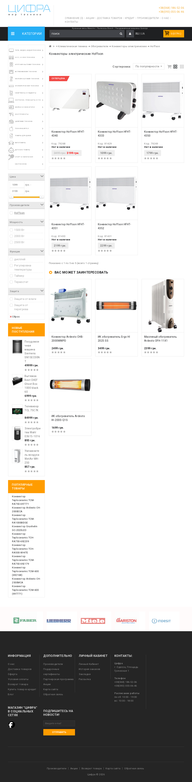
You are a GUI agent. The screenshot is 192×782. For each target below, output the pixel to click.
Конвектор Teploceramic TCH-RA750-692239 (23, 537)
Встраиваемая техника (26, 71)
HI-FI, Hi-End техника (25, 57)
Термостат (21, 281)
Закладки (85, 674)
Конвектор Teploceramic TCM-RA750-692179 (23, 560)
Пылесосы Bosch (105, 28)
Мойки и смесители (25, 107)
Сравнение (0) (74, 18)
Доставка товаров (20, 669)
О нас (11, 664)
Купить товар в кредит (22, 689)
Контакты (71, 21)
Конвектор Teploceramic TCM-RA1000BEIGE (23, 519)
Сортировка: (121, 66)
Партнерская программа (58, 679)
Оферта (12, 674)
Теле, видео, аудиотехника (28, 50)
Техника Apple (22, 128)
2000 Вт (19, 236)
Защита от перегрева (21, 307)
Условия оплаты (18, 679)
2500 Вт (19, 242)
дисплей (20, 259)
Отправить (59, 732)
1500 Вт (19, 229)
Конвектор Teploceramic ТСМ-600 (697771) (25, 590)
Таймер (19, 275)
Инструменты (22, 114)
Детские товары (22, 150)
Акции (47, 684)
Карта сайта (50, 689)
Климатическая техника (27, 86)
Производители (148, 18)
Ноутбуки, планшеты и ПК (28, 100)
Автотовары (20, 142)
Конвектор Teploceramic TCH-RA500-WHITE (23, 549)
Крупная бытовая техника (27, 64)
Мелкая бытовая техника (27, 79)
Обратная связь (53, 694)
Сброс (15, 316)
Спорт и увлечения (24, 157)
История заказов (89, 669)
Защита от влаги (25, 298)
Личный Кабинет (89, 664)
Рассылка (85, 679)
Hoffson (19, 212)
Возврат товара (18, 684)
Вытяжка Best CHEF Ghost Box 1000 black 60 (31, 384)
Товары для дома (23, 135)
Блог (11, 694)
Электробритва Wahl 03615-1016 (32, 432)
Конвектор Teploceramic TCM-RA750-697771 (23, 500)
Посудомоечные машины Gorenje (131, 28)
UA (143, 33)
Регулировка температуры (23, 267)
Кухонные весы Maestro (83, 28)
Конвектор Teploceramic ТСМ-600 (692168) (25, 571)
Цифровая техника (23, 121)
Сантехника (21, 164)
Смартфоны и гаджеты (25, 93)
